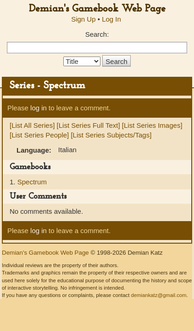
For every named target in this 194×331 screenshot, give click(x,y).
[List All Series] (32, 125)
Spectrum (32, 182)
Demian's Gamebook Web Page (97, 9)
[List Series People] (39, 135)
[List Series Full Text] (88, 125)
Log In (111, 19)
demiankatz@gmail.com (158, 295)
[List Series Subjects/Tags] (111, 135)
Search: (97, 34)
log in (38, 108)
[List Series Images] (152, 125)
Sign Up (83, 19)
